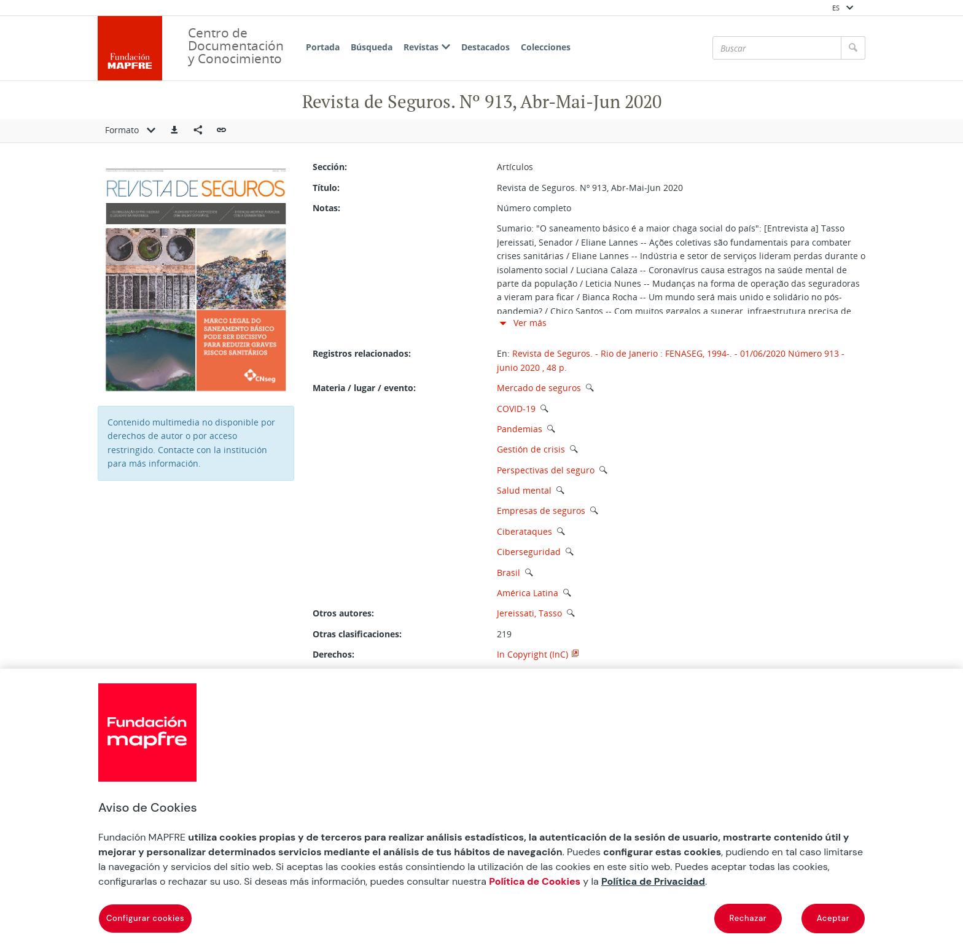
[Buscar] (776, 48)
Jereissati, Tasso (530, 613)
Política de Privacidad (653, 881)
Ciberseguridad (529, 552)
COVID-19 (516, 408)
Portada (323, 47)
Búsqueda (371, 47)
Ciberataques (524, 531)
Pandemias (519, 429)
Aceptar (833, 918)
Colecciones (546, 47)
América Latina (527, 593)
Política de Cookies (534, 881)
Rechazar (748, 918)
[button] (174, 130)
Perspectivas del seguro (546, 470)
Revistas (427, 47)
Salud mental (524, 490)
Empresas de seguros (541, 510)
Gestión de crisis (531, 449)
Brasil (508, 572)
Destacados (485, 47)
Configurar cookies (145, 918)
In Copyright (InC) (532, 654)
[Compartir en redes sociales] (197, 130)
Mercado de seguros (539, 388)
